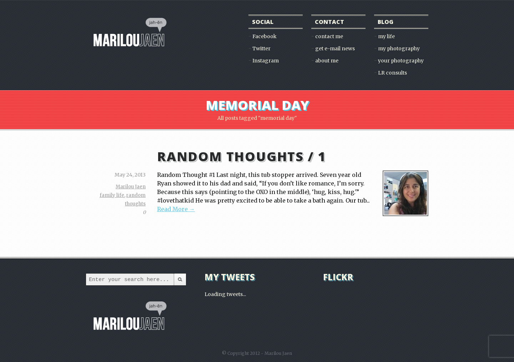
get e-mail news (335, 48)
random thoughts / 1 (241, 156)
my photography (399, 48)
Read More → (176, 209)
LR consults (392, 73)
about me (326, 60)
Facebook (264, 36)
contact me (329, 36)
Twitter (261, 48)
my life (386, 36)
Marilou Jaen (131, 187)
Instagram (265, 60)
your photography (401, 60)
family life (112, 195)
